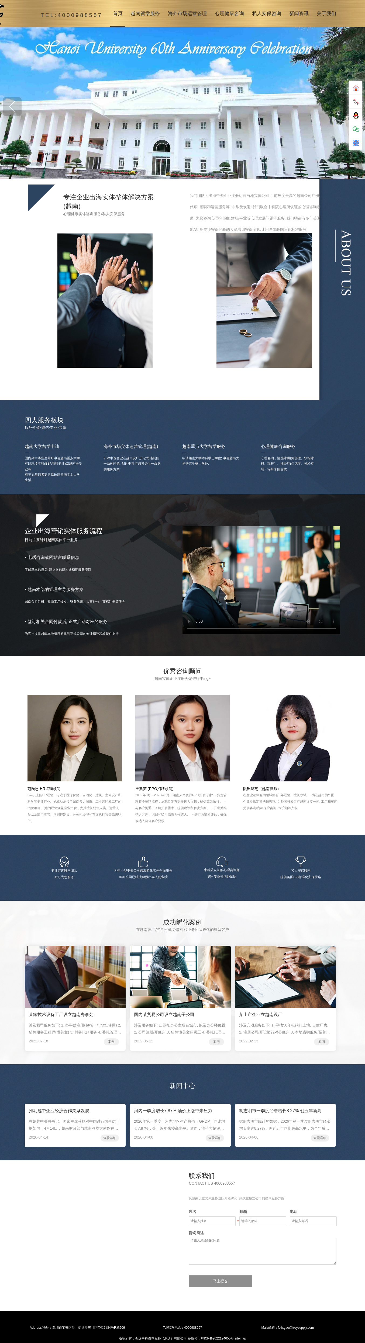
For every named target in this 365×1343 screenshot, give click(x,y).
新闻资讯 (299, 13)
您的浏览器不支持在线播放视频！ (261, 580)
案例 (111, 1042)
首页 (118, 13)
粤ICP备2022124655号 (217, 1338)
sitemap (240, 1338)
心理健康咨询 (229, 13)
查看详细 (109, 1138)
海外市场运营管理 (187, 13)
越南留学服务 (145, 13)
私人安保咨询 (266, 13)
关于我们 (326, 13)
